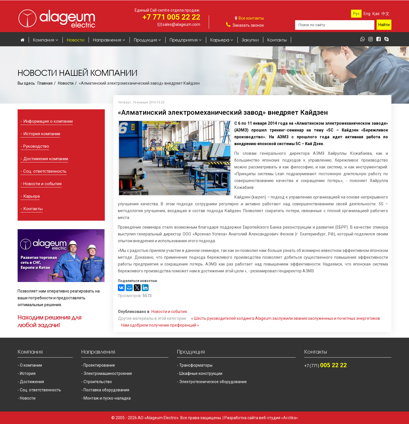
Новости (75, 39)
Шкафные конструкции (200, 373)
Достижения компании (45, 158)
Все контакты (251, 18)
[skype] (387, 39)
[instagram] (371, 39)
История (28, 373)
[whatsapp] (364, 39)
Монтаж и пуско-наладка (107, 398)
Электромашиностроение (108, 373)
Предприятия (184, 39)
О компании (31, 365)
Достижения (32, 381)
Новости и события (42, 183)
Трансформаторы (195, 365)
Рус (356, 13)
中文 (385, 13)
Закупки (250, 39)
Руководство (36, 146)
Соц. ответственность (44, 171)
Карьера (219, 39)
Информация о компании (48, 121)
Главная (45, 83)
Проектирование (99, 365)
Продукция (145, 39)
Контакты (277, 39)
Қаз (375, 13)
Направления (107, 39)
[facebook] (379, 39)
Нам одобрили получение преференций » (160, 325)
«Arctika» (289, 417)
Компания (43, 39)
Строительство (98, 381)
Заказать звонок (248, 25)
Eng (367, 13)
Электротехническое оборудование (213, 381)
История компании (41, 133)
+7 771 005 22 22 (171, 17)
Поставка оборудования (106, 390)
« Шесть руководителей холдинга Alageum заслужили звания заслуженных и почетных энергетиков (285, 318)
